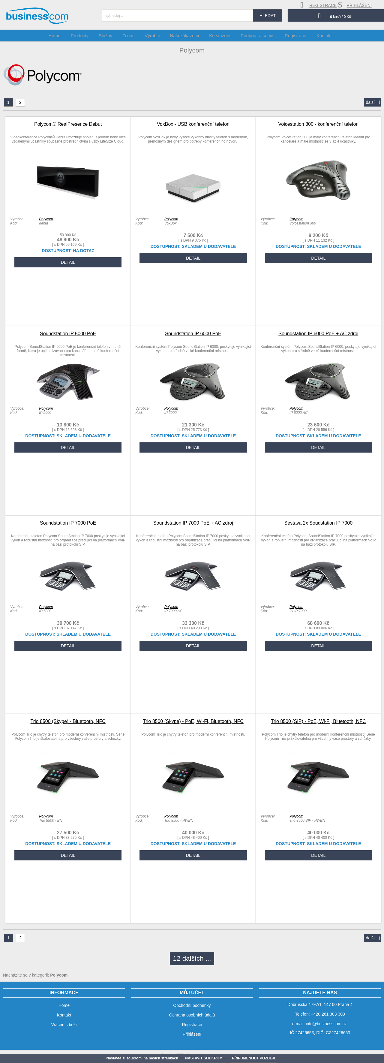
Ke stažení (219, 35)
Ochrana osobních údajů (192, 1015)
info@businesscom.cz (326, 1023)
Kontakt (318, 35)
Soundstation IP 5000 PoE (68, 333)
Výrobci (155, 35)
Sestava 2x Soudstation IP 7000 (318, 522)
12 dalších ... (192, 958)
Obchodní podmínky (192, 1005)
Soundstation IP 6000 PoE (193, 333)
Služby (112, 35)
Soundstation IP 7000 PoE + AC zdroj (193, 522)
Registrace (291, 35)
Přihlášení (192, 1034)
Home (64, 35)
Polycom (46, 219)
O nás (133, 35)
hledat (268, 15)
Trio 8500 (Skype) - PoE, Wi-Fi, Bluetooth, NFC (193, 721)
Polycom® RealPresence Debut (68, 124)
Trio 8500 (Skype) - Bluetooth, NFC (68, 721)
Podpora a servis (255, 35)
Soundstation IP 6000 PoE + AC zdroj (318, 333)
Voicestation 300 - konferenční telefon (318, 124)
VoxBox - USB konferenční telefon (193, 124)
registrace (318, 5)
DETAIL (68, 262)
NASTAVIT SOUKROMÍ (204, 1058)
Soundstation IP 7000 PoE (68, 522)
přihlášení (355, 5)
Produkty (88, 35)
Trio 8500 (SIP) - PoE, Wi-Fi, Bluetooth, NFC (318, 721)
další (373, 102)
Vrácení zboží (64, 1024)
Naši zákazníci (185, 35)
